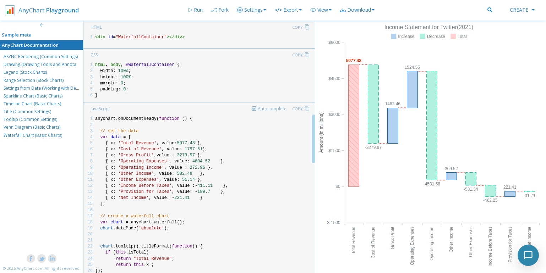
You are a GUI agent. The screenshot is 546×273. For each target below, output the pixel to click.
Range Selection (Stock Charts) (34, 80)
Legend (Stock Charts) (25, 72)
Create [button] (522, 9)
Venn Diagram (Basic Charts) (32, 127)
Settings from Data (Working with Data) (42, 88)
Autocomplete (272, 109)
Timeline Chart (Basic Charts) (32, 104)
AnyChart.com (30, 268)
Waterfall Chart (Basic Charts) (33, 135)
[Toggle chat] (528, 255)
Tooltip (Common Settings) (30, 119)
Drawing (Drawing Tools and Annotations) (45, 64)
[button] (321, 10)
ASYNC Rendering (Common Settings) (41, 57)
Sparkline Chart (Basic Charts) (33, 96)
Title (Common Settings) (27, 111)
